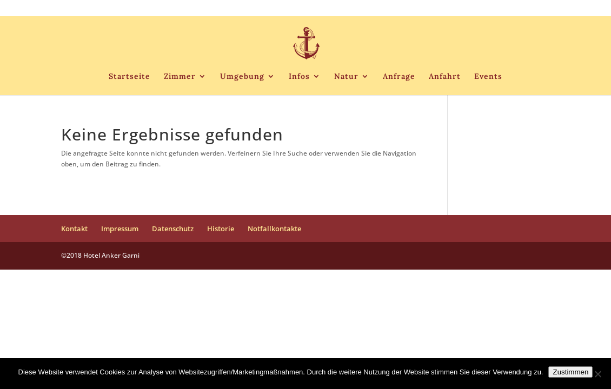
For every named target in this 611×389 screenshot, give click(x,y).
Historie (479, 8)
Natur (346, 76)
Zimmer (180, 76)
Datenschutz (436, 8)
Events (488, 76)
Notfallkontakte (525, 8)
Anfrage (399, 76)
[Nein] (597, 373)
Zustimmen (570, 372)
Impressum (389, 8)
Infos (299, 76)
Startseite (129, 76)
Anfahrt (445, 76)
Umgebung (242, 76)
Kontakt (349, 8)
